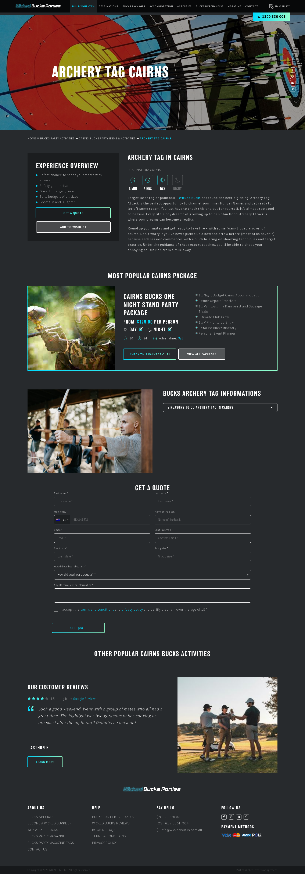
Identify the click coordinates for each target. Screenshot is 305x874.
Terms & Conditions (109, 836)
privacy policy (132, 609)
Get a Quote (73, 213)
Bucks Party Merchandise (114, 817)
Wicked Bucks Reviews (111, 823)
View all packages (201, 354)
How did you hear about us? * (70, 566)
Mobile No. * (61, 511)
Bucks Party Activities (57, 138)
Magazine (234, 6)
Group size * (161, 548)
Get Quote (78, 628)
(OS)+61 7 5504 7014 (173, 823)
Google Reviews (84, 699)
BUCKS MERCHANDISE (210, 6)
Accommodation (161, 6)
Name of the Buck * (165, 511)
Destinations (109, 6)
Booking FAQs (104, 830)
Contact (251, 6)
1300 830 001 (272, 16)
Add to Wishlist (73, 227)
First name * (61, 493)
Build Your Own (83, 6)
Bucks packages (134, 6)
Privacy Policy (104, 843)
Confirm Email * (164, 530)
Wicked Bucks (190, 198)
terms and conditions (97, 609)
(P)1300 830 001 (169, 817)
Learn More (45, 762)
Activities (184, 6)
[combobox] (62, 519)
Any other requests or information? (73, 585)
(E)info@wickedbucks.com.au (180, 830)
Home (32, 138)
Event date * (60, 548)
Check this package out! (150, 354)
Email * (58, 530)
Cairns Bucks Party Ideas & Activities (107, 138)
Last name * (161, 493)
